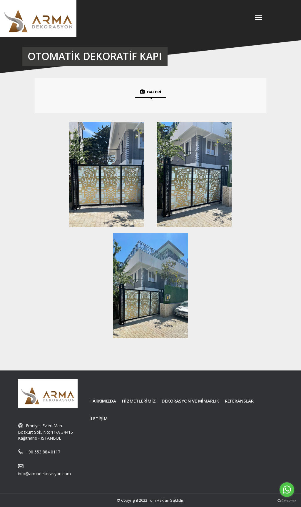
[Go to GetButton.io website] (286, 501)
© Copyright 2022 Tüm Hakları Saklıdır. (150, 500)
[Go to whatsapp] (287, 489)
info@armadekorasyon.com (44, 473)
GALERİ (150, 91)
